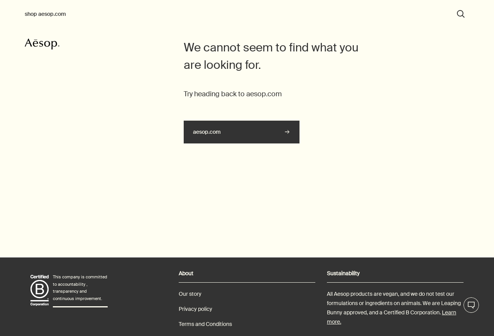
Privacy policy (195, 308)
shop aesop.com (45, 13)
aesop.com (207, 131)
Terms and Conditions (205, 324)
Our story (190, 293)
